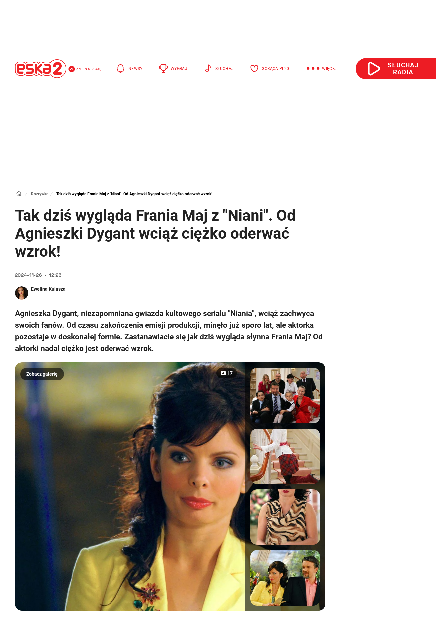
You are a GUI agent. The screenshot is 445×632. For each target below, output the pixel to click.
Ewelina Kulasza (48, 289)
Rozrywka (39, 194)
